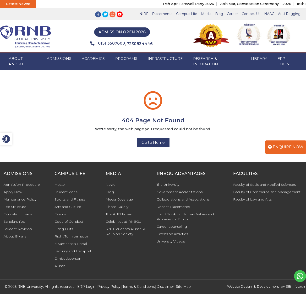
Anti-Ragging (289, 14)
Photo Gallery (117, 207)
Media (206, 14)
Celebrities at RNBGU (124, 221)
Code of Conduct (69, 221)
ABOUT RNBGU (16, 61)
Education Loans (18, 214)
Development (268, 286)
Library (259, 58)
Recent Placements (173, 207)
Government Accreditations (179, 192)
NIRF (143, 14)
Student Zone (66, 192)
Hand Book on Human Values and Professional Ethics (185, 216)
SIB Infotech (295, 286)
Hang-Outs (64, 229)
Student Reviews (18, 229)
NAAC (269, 14)
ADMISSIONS (59, 58)
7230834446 (140, 43)
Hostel (60, 184)
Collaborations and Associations (183, 199)
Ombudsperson (68, 258)
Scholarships (14, 221)
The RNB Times (118, 214)
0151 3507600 (107, 43)
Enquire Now (285, 147)
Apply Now (13, 192)
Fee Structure (15, 207)
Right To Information (72, 236)
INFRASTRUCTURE (165, 58)
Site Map (183, 286)
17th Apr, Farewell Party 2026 (201, 4)
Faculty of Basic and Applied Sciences (264, 184)
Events (60, 214)
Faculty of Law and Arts (252, 199)
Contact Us (251, 14)
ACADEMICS (93, 58)
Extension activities (172, 234)
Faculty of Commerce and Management (267, 192)
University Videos (171, 241)
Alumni (60, 266)
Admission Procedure (22, 184)
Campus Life (186, 14)
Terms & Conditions (138, 286)
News (110, 184)
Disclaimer (165, 286)
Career (232, 14)
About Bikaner (16, 236)
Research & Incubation (205, 61)
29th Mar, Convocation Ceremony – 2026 (268, 4)
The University (168, 184)
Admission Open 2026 (122, 32)
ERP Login (284, 61)
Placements (162, 14)
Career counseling (172, 226)
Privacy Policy (108, 286)
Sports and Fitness (70, 199)
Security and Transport (73, 251)
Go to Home (153, 142)
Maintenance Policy (20, 199)
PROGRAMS (126, 58)
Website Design (239, 286)
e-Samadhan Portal (71, 244)
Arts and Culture (68, 207)
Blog (219, 14)
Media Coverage (119, 199)
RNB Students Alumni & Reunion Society (126, 231)
